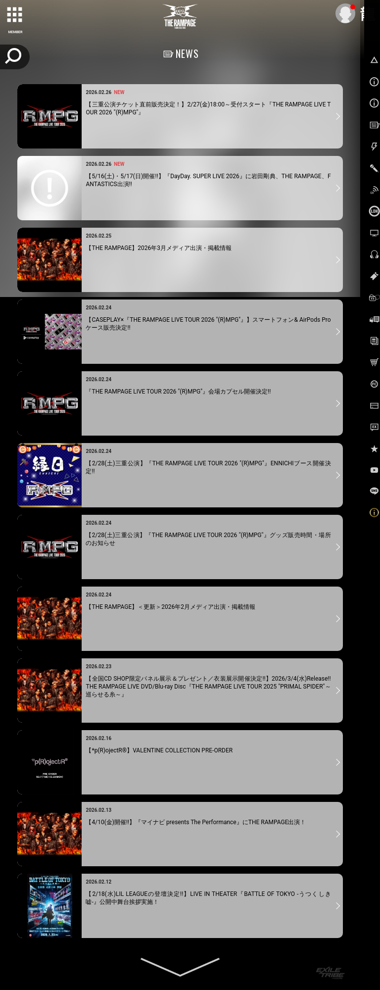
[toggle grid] (15, 15)
